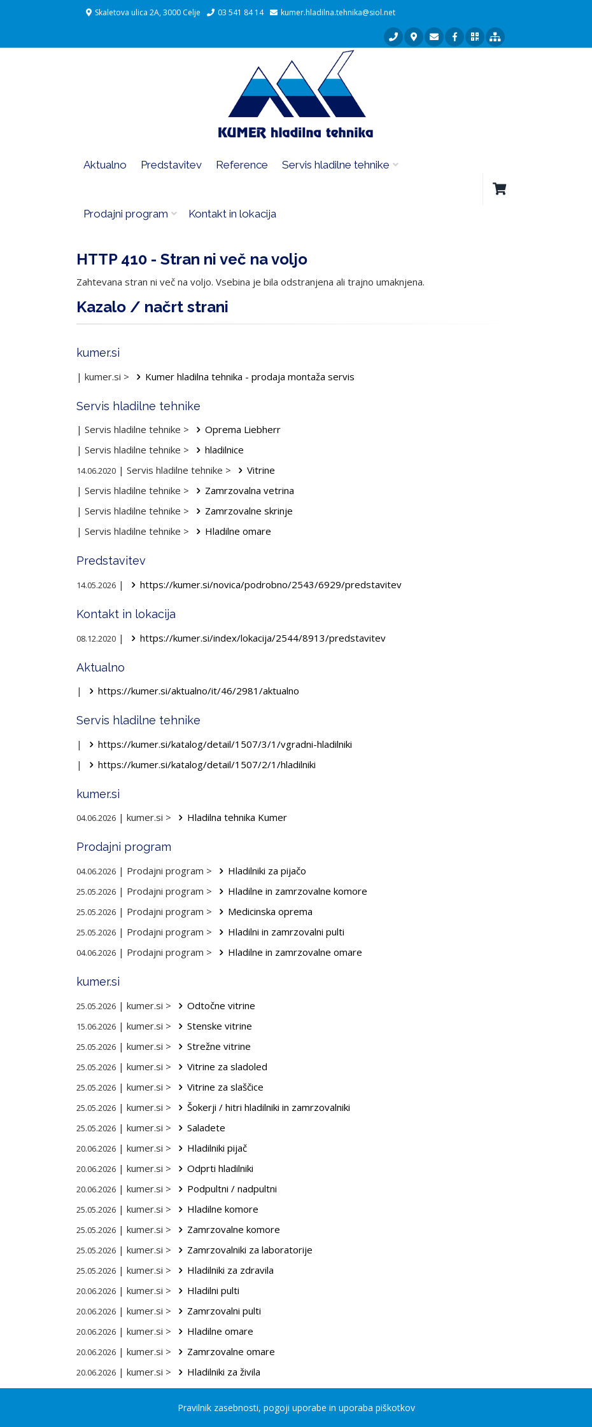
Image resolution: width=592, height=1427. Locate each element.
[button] (499, 188)
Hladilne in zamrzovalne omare (288, 952)
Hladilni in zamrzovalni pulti (279, 931)
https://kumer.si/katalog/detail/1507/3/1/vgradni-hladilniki (218, 744)
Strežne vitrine (212, 1046)
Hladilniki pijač (210, 1147)
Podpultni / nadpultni (225, 1188)
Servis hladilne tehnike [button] (336, 164)
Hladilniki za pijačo (260, 870)
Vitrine (254, 470)
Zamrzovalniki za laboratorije (243, 1249)
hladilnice (218, 449)
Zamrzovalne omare (224, 1351)
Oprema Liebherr (236, 429)
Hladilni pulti (206, 1290)
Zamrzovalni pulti (217, 1310)
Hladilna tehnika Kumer (230, 817)
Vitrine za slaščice (219, 1086)
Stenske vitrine (213, 1025)
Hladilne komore (216, 1209)
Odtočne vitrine (214, 1005)
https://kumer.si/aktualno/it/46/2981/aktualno (192, 690)
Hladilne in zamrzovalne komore (291, 891)
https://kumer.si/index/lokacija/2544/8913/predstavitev (256, 637)
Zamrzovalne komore (227, 1229)
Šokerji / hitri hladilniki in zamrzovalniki (262, 1107)
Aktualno (105, 164)
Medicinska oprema (264, 911)
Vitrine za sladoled (220, 1066)
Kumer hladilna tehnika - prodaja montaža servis (243, 376)
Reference (242, 164)
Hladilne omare (231, 531)
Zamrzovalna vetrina (243, 490)
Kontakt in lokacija (232, 213)
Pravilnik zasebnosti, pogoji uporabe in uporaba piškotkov (296, 1408)
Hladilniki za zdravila (224, 1270)
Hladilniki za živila (217, 1371)
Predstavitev (171, 164)
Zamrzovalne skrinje (242, 510)
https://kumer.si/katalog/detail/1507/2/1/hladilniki (200, 764)
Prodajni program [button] (125, 213)
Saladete (199, 1127)
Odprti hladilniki (213, 1168)
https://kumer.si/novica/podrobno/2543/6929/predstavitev (264, 584)
